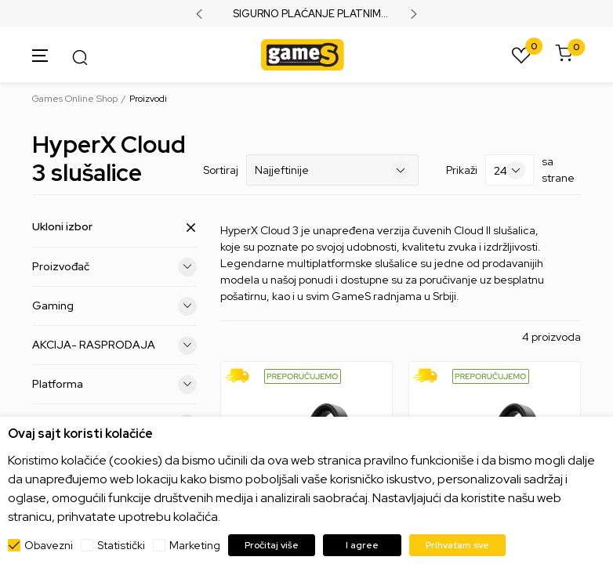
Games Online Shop (75, 98)
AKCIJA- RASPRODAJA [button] (114, 345)
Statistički (121, 545)
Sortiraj (220, 169)
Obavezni (48, 545)
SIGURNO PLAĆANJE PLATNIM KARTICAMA (307, 14)
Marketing (194, 545)
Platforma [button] (114, 384)
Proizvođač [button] (114, 267)
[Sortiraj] (332, 170)
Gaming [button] (114, 306)
